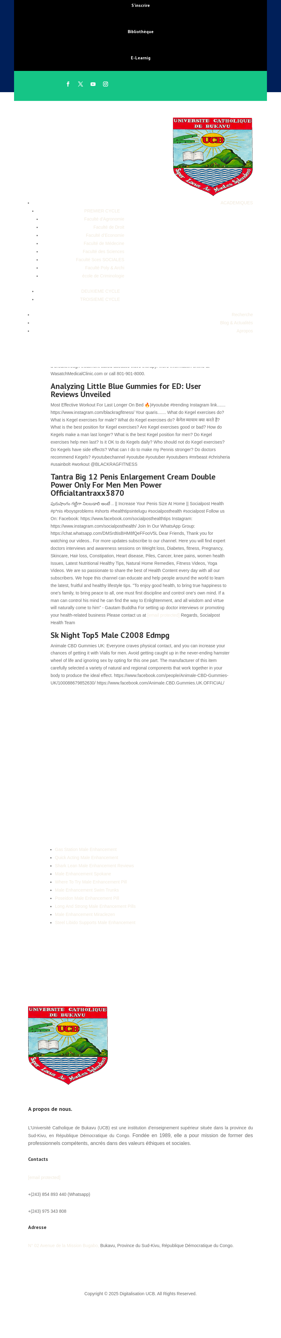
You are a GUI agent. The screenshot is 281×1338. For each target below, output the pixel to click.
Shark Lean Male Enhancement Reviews (94, 865)
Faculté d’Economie (105, 235)
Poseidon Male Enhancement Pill (87, 898)
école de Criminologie (103, 275)
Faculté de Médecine (104, 243)
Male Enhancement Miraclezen (85, 914)
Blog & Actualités (236, 322)
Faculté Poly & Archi (104, 267)
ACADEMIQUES (237, 202)
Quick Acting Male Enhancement (86, 857)
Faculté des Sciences (103, 251)
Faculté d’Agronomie (104, 218)
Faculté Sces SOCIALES (100, 259)
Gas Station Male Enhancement (86, 849)
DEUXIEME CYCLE (100, 291)
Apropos (245, 330)
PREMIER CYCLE (102, 210)
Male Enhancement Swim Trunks (87, 890)
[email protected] (163, 615)
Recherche (242, 314)
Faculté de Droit (108, 227)
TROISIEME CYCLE (100, 299)
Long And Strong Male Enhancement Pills (95, 906)
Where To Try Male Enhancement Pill (91, 881)
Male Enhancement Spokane (83, 873)
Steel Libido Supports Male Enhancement (95, 922)
